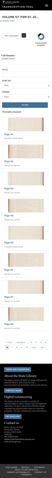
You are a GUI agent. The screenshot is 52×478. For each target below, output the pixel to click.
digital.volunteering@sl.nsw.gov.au (19, 439)
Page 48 (8, 323)
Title (5, 70)
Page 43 (8, 188)
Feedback (26, 475)
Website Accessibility (18, 472)
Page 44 (8, 215)
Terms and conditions (17, 369)
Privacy (25, 467)
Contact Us (40, 472)
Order (5, 92)
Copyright (39, 467)
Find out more (13, 391)
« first (9, 342)
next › (34, 347)
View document (12, 36)
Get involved (13, 416)
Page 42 (8, 161)
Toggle (24, 35)
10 (27, 347)
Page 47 (8, 296)
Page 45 (8, 242)
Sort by (6, 81)
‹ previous (20, 342)
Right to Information (26, 470)
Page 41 (8, 134)
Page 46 (8, 269)
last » (43, 347)
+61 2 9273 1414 (11, 437)
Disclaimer (11, 467)
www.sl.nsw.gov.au (12, 442)
